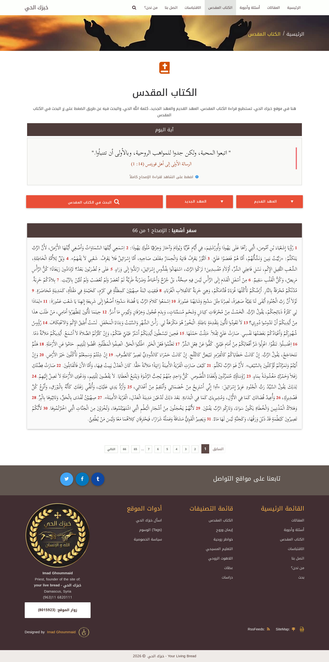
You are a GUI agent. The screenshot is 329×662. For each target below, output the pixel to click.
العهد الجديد (205, 201)
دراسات (227, 577)
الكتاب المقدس (220, 7)
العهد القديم (275, 201)
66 (124, 449)
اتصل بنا (171, 7)
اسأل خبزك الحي (149, 520)
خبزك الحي (36, 8)
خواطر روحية (223, 539)
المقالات (273, 7)
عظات (228, 568)
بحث (301, 577)
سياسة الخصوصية (148, 539)
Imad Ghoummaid (68, 632)
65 (135, 449)
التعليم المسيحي (219, 548)
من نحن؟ (151, 7)
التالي (111, 449)
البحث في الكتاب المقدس (94, 201)
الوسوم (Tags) (150, 529)
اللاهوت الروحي (220, 558)
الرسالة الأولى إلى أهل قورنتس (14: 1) (161, 163)
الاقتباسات (193, 7)
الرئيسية (294, 7)
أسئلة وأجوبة (250, 7)
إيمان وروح (224, 529)
